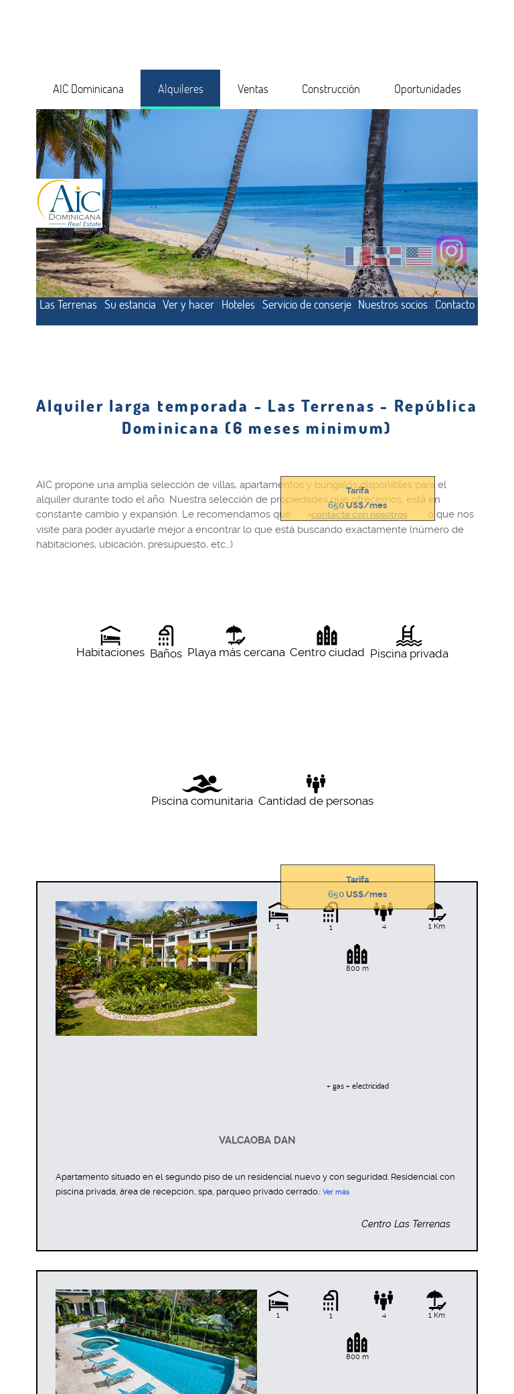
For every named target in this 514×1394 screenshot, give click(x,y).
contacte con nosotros (359, 515)
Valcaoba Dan (257, 1140)
